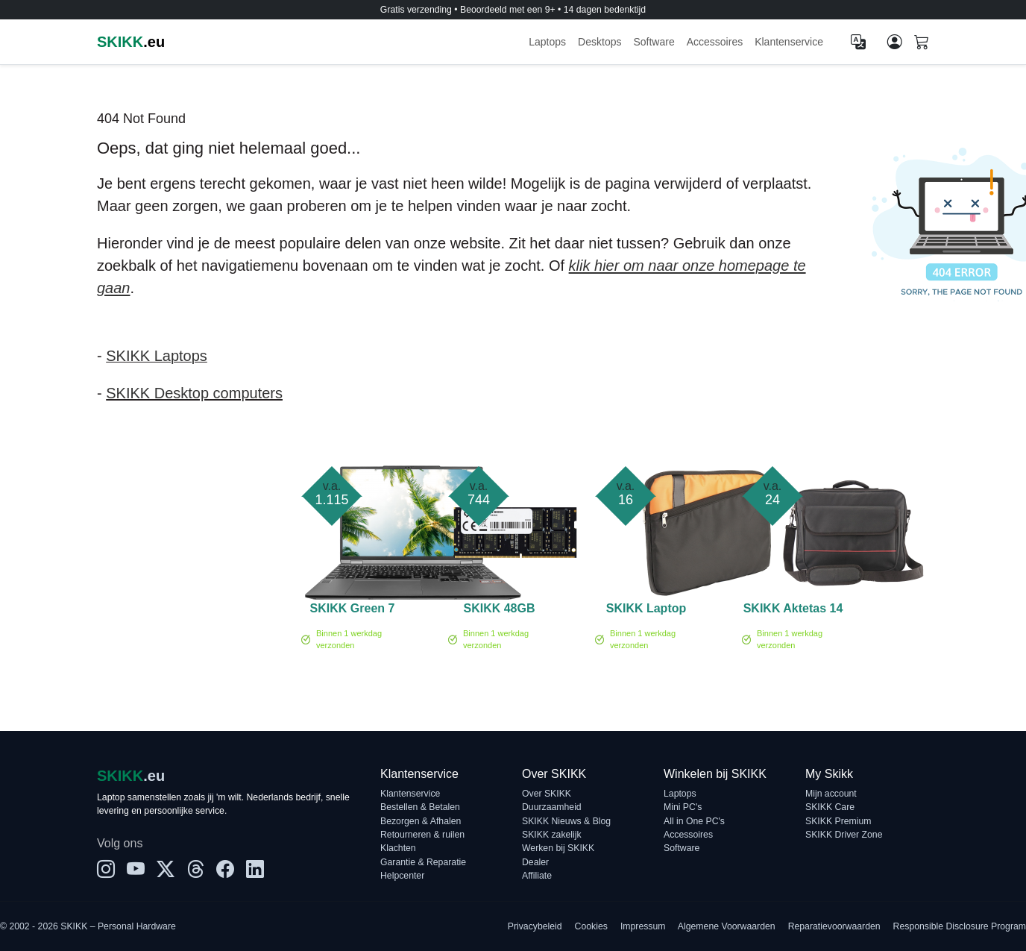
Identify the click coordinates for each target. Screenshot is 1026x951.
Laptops (547, 42)
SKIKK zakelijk (552, 834)
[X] (165, 869)
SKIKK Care (830, 807)
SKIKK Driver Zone (843, 834)
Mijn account (831, 793)
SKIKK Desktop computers (194, 393)
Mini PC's (683, 807)
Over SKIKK (546, 793)
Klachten (398, 848)
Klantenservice (789, 42)
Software (653, 42)
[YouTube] (136, 869)
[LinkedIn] (255, 869)
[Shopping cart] (921, 43)
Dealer (535, 862)
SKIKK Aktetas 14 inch (793, 611)
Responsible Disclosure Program (959, 926)
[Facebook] (225, 869)
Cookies (591, 926)
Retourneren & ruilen (422, 834)
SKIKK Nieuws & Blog (566, 821)
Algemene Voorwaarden (726, 926)
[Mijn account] (894, 42)
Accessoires (715, 42)
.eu (131, 42)
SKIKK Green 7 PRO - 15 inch (352, 611)
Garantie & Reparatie (423, 862)
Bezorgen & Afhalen (420, 821)
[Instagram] (106, 869)
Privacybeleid (535, 926)
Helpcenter (402, 875)
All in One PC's (694, 821)
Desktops (599, 42)
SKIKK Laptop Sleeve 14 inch (646, 611)
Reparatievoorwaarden (834, 926)
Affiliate (537, 875)
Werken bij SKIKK (558, 848)
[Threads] (195, 869)
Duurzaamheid (552, 807)
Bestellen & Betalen (420, 807)
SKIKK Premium (838, 821)
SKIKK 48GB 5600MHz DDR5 (499, 611)
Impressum (643, 926)
